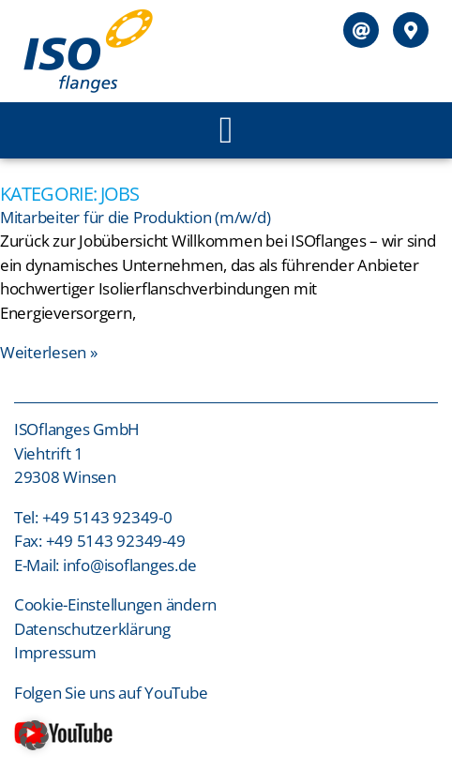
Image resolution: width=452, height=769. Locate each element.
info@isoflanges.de (129, 565)
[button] (226, 130)
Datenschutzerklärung (92, 629)
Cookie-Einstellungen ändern (115, 604)
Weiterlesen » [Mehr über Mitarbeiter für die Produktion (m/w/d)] (49, 352)
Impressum (56, 652)
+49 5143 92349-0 (107, 517)
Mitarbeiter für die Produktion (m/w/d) (135, 217)
